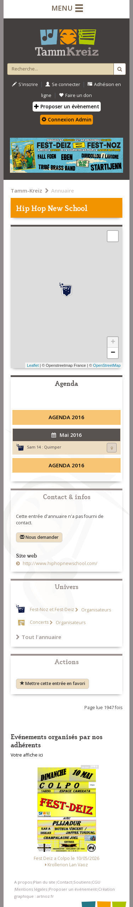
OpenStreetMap (107, 365)
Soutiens (81, 882)
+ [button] (113, 342)
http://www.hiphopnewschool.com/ (60, 563)
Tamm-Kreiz (26, 190)
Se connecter (62, 84)
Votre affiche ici (27, 755)
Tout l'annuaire (38, 636)
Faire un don (75, 95)
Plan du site (44, 882)
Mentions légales (31, 889)
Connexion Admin (66, 119)
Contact (64, 882)
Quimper (52, 447)
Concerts (39, 623)
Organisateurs (95, 610)
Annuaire (62, 190)
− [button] (113, 353)
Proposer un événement (73, 889)
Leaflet (33, 365)
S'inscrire (25, 84)
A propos (23, 882)
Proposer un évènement (66, 106)
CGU (96, 882)
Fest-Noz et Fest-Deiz (52, 610)
